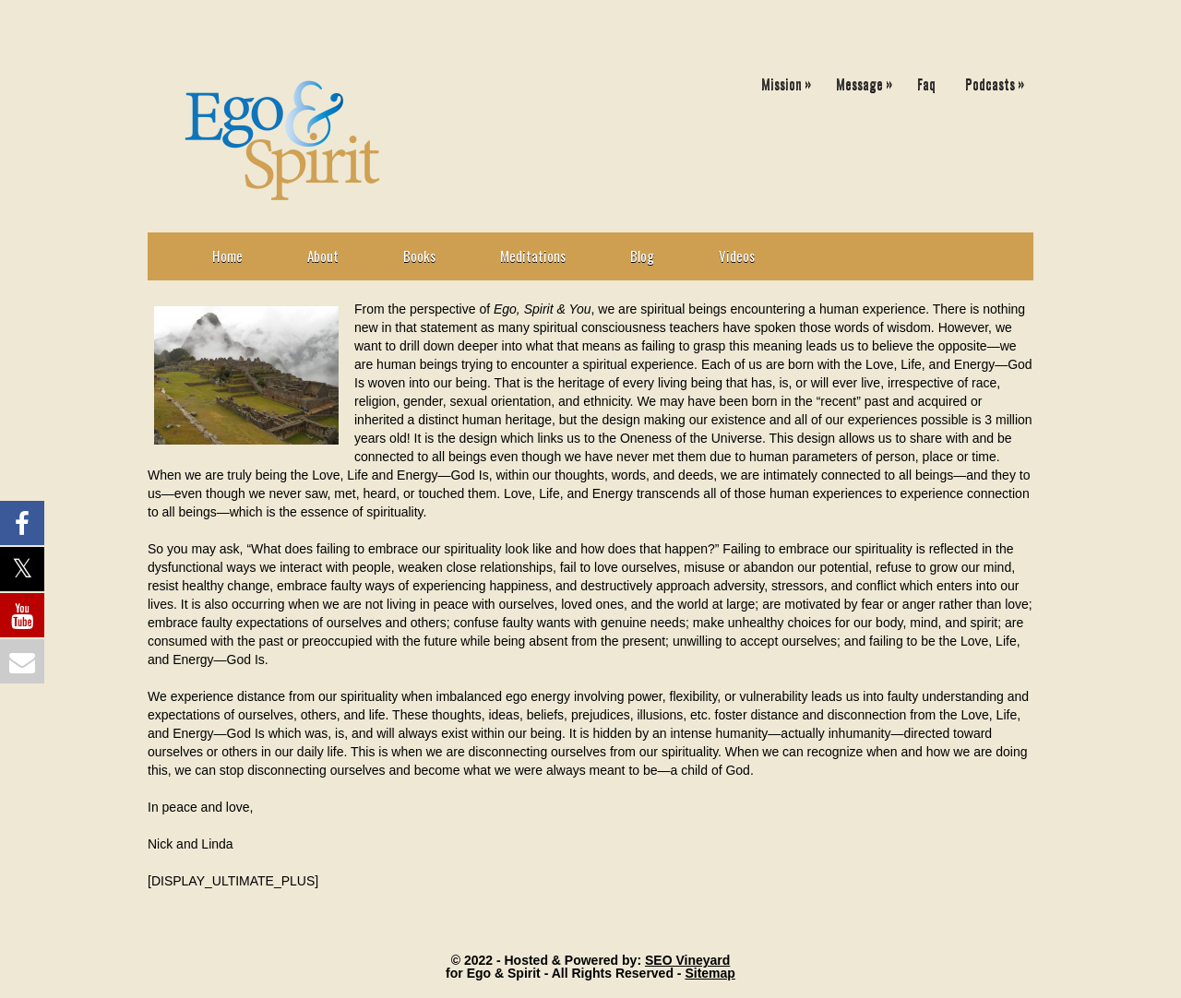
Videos (737, 255)
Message (868, 79)
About (323, 255)
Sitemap (709, 973)
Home (227, 255)
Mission (790, 79)
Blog (642, 255)
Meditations (533, 255)
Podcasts (999, 79)
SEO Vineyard (687, 960)
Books (419, 255)
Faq (926, 83)
